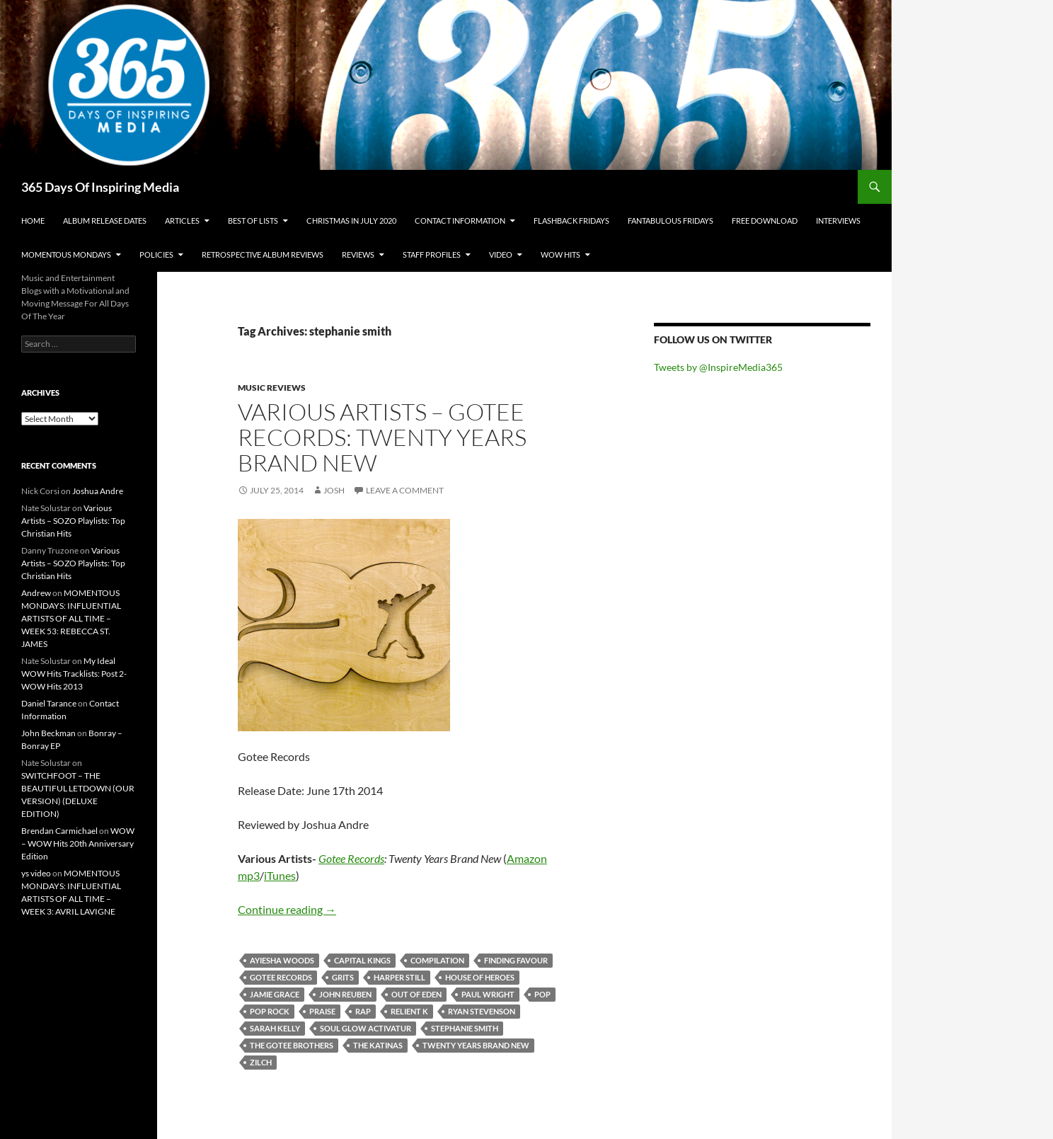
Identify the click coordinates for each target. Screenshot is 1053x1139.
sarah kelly (275, 1028)
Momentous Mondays (66, 254)
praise (322, 1011)
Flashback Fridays (571, 220)
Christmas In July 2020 (351, 220)
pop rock (269, 1011)
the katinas (378, 1045)
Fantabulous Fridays (670, 220)
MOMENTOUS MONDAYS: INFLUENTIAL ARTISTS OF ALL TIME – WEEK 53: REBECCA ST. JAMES (71, 618)
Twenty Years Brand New (475, 1045)
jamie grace (274, 994)
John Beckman (48, 733)
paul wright (487, 994)
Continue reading (287, 909)
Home (33, 220)
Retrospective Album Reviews (262, 254)
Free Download (765, 220)
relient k (409, 1011)
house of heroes (479, 977)
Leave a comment (405, 490)
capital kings (362, 960)
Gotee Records (351, 858)
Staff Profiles (432, 254)
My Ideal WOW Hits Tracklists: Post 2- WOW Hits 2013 (74, 674)
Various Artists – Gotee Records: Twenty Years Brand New (382, 437)
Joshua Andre (97, 491)
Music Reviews (272, 387)
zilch (261, 1062)
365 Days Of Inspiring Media (100, 187)
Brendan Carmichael (59, 830)
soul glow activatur (365, 1028)
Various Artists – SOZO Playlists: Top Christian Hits (73, 521)
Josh (334, 490)
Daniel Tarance (48, 703)
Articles (182, 220)
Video (500, 254)
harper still (399, 977)
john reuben (345, 994)
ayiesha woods (282, 960)
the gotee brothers (291, 1045)
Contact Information (460, 220)
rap (363, 1011)
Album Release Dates (104, 220)
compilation (437, 960)
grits (343, 977)
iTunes (280, 875)
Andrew (36, 593)
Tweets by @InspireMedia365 (718, 367)
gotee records (281, 977)
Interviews (838, 220)
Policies (156, 254)
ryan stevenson (481, 1011)
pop (542, 994)
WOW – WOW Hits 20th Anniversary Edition (77, 843)
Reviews (358, 254)
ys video (36, 873)
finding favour (516, 960)
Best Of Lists (253, 220)
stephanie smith (464, 1028)
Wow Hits (560, 254)
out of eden (416, 994)
